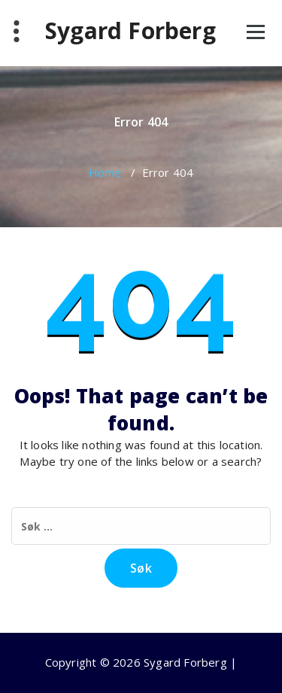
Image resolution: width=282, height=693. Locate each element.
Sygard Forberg (130, 30)
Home (105, 172)
